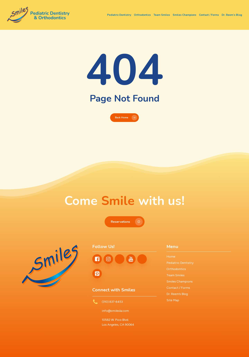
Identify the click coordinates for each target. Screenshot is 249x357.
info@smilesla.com (115, 311)
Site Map (173, 300)
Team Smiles (176, 275)
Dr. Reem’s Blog (177, 294)
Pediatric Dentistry (180, 263)
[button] (125, 229)
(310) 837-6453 (112, 302)
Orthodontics (176, 269)
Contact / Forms (178, 288)
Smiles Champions (180, 281)
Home (171, 256)
